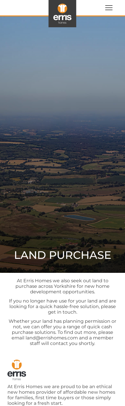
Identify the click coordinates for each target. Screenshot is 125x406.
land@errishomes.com (52, 338)
